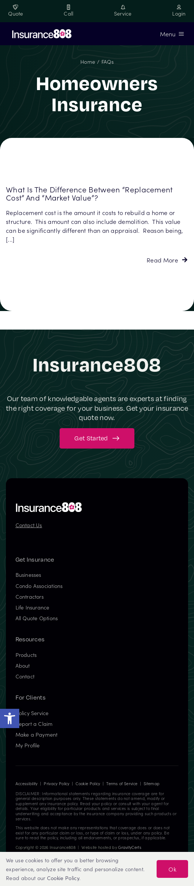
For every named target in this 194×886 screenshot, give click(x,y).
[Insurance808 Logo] (49, 505)
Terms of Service (121, 783)
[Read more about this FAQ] (167, 260)
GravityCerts (129, 847)
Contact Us (29, 525)
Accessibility (27, 783)
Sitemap (152, 783)
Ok (172, 869)
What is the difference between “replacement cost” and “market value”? (89, 193)
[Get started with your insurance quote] (97, 438)
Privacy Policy (56, 783)
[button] (9, 718)
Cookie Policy (88, 783)
